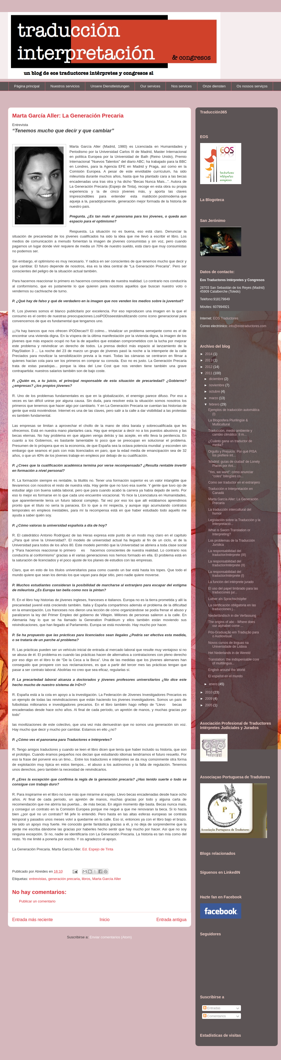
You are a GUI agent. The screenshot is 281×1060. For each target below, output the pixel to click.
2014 (209, 354)
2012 (209, 367)
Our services (150, 86)
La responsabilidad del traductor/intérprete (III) (227, 553)
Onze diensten (214, 86)
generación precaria (64, 879)
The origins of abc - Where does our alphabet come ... (231, 624)
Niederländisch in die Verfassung (232, 616)
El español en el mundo (225, 676)
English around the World (226, 670)
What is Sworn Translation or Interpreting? (229, 532)
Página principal (27, 86)
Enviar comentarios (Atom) (111, 937)
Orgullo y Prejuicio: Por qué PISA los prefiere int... (232, 453)
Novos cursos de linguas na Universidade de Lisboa (228, 644)
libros (86, 879)
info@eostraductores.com (247, 326)
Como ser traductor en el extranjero (234, 482)
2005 (209, 705)
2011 (209, 373)
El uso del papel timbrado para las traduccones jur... (233, 590)
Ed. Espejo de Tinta (97, 849)
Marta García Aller (106, 879)
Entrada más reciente (32, 919)
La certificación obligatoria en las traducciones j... (232, 607)
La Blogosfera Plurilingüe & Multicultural (228, 422)
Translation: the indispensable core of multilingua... (233, 661)
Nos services (181, 86)
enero (213, 684)
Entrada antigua (171, 919)
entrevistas (37, 879)
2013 (209, 360)
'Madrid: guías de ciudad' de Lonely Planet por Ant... (234, 463)
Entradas (211, 1008)
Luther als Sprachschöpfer (227, 599)
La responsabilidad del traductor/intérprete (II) (226, 563)
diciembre (216, 379)
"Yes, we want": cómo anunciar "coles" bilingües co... (230, 474)
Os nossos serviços (252, 86)
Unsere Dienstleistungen (109, 86)
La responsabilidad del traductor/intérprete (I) (226, 574)
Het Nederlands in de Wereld (229, 653)
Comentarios (214, 1016)
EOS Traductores (225, 318)
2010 (209, 692)
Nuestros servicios (65, 86)
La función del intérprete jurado (230, 582)
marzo (214, 398)
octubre (215, 391)
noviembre (217, 385)
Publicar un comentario (37, 901)
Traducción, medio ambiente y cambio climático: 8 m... (230, 432)
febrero (214, 404)
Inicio (104, 919)
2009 (209, 699)
